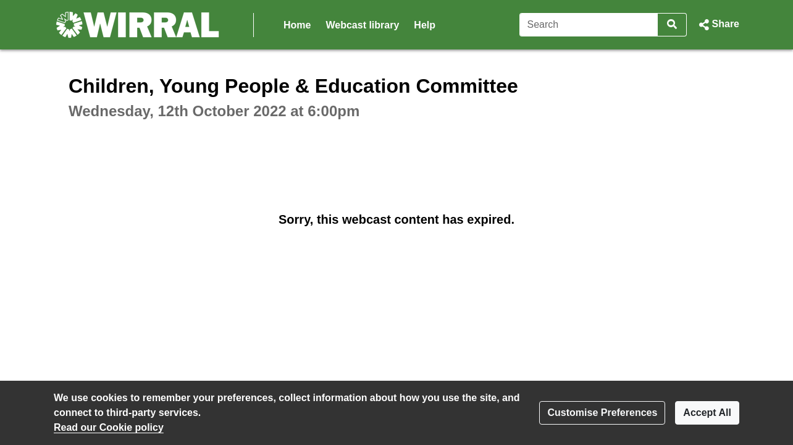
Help (424, 25)
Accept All (707, 412)
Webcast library (362, 25)
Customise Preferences (602, 412)
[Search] (588, 24)
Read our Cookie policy (109, 427)
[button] (718, 25)
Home (297, 25)
